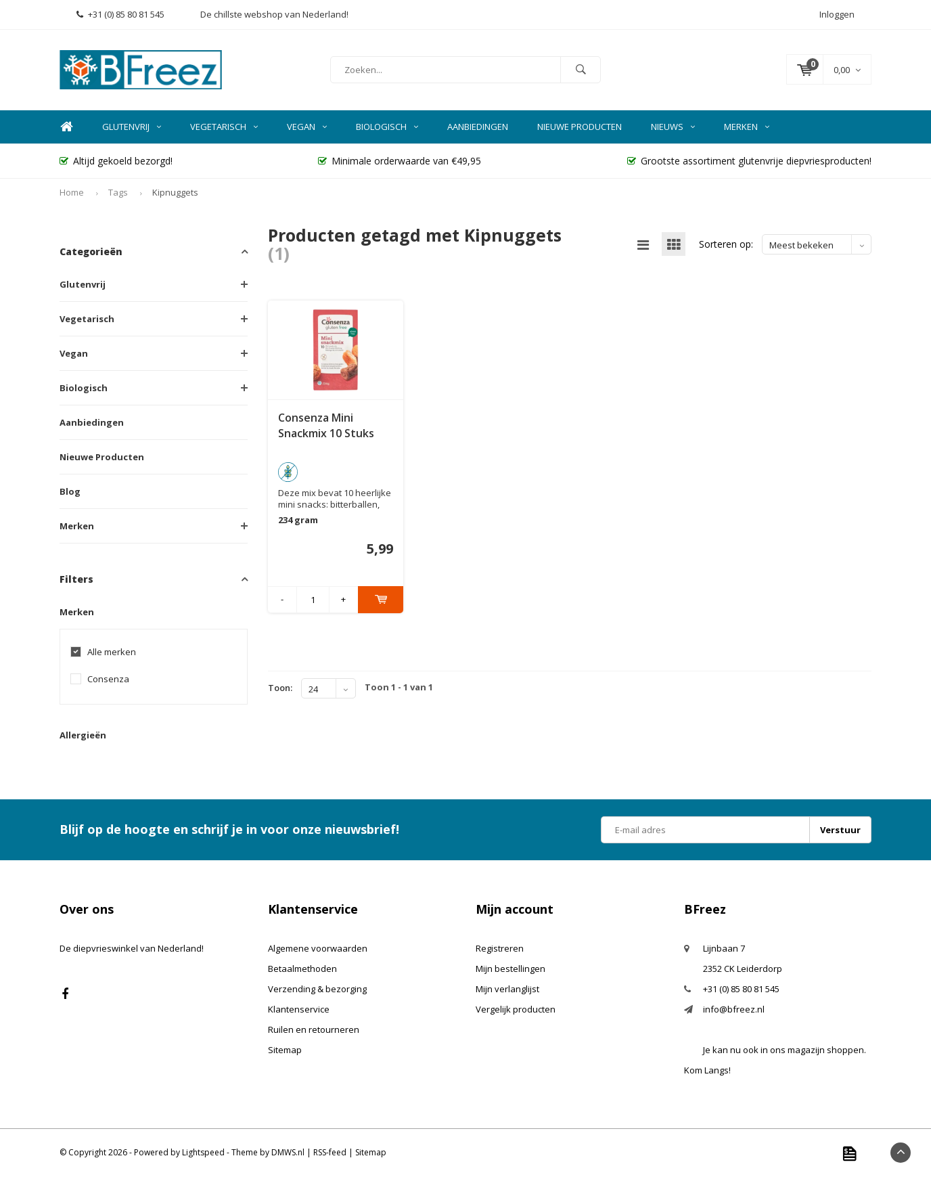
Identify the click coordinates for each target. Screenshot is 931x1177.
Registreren (500, 948)
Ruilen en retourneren (313, 1029)
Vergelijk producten (515, 1009)
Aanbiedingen (477, 126)
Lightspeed (203, 1152)
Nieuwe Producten (579, 126)
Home (66, 126)
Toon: (280, 688)
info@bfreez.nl (734, 1009)
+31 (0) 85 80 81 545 (120, 14)
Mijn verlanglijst (507, 989)
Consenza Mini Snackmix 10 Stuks (326, 425)
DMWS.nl (287, 1152)
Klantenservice (299, 1009)
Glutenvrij (131, 126)
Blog (70, 491)
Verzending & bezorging (317, 989)
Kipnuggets (175, 192)
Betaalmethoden (302, 968)
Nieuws (673, 126)
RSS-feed (329, 1152)
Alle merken (111, 652)
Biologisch (387, 126)
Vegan (307, 126)
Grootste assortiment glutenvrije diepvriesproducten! (749, 160)
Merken (746, 126)
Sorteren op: (726, 244)
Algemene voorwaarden (317, 948)
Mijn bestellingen (510, 968)
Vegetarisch (224, 126)
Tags (118, 192)
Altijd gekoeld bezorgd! (116, 160)
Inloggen (837, 14)
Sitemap (285, 1050)
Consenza (108, 679)
